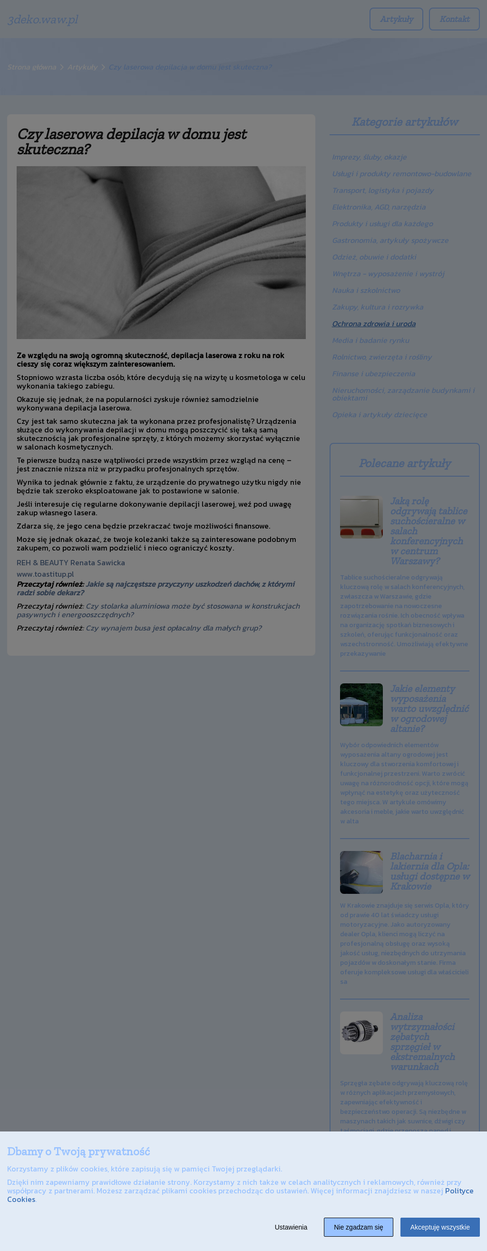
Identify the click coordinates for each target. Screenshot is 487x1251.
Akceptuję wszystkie (440, 1227)
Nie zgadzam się (358, 1227)
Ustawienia (291, 1227)
